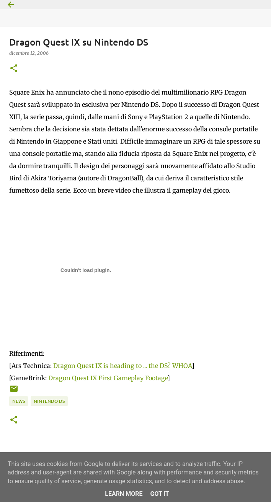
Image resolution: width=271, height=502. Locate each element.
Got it (159, 493)
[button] (13, 69)
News (18, 401)
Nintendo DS (49, 401)
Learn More (123, 493)
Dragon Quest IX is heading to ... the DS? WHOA (122, 366)
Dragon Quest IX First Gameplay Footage (107, 378)
